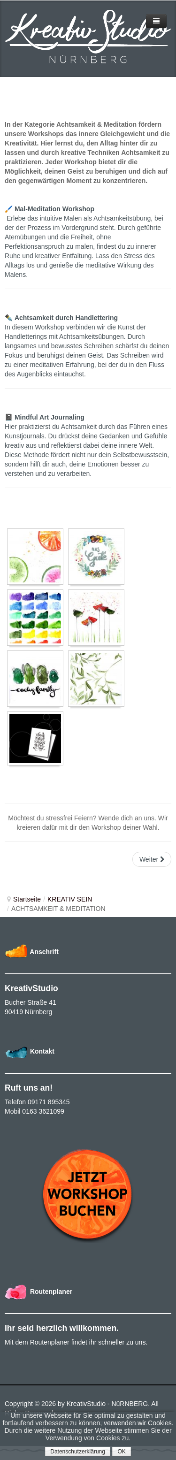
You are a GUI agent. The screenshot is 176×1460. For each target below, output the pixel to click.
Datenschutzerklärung (77, 1451)
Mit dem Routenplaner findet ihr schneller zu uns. (76, 1342)
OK (121, 1451)
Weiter (151, 859)
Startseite (27, 899)
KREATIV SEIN (69, 899)
